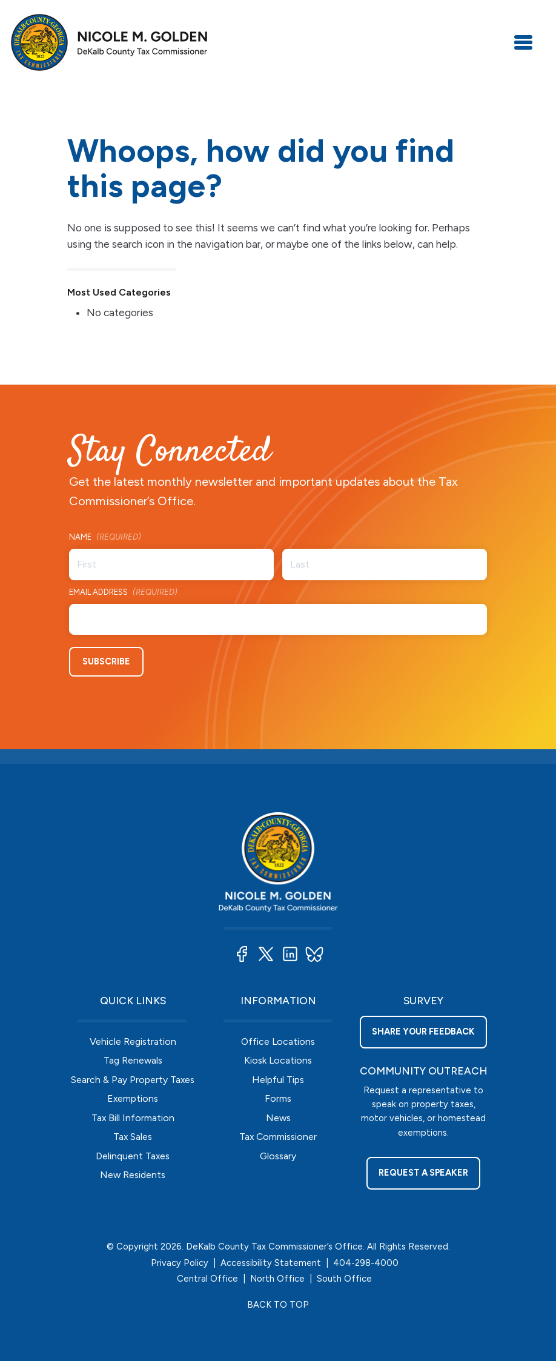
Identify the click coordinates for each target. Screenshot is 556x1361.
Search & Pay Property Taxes (132, 1079)
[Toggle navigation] (523, 42)
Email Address (123, 592)
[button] (242, 954)
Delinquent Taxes (133, 1156)
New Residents (132, 1175)
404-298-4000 (366, 1262)
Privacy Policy (179, 1262)
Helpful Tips (278, 1079)
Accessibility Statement (270, 1262)
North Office (277, 1278)
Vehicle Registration (133, 1041)
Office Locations (278, 1041)
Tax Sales (132, 1136)
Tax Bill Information (132, 1118)
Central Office (207, 1278)
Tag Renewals (133, 1060)
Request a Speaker (423, 1172)
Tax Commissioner (278, 1136)
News (278, 1118)
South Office (344, 1278)
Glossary (278, 1156)
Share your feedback (423, 1031)
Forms (278, 1098)
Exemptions (132, 1098)
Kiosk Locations (278, 1060)
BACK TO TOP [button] (278, 1304)
